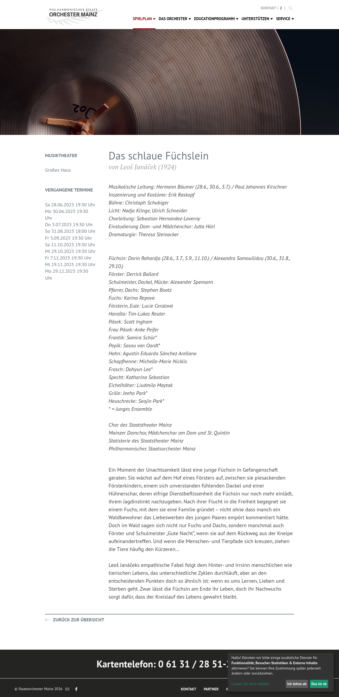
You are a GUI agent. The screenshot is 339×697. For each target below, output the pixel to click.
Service (285, 18)
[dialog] (281, 672)
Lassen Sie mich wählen (250, 683)
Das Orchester (175, 18)
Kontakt (268, 8)
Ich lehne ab (296, 683)
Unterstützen (257, 18)
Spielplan (144, 18)
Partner (211, 689)
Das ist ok (319, 683)
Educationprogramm (216, 18)
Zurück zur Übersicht (74, 620)
